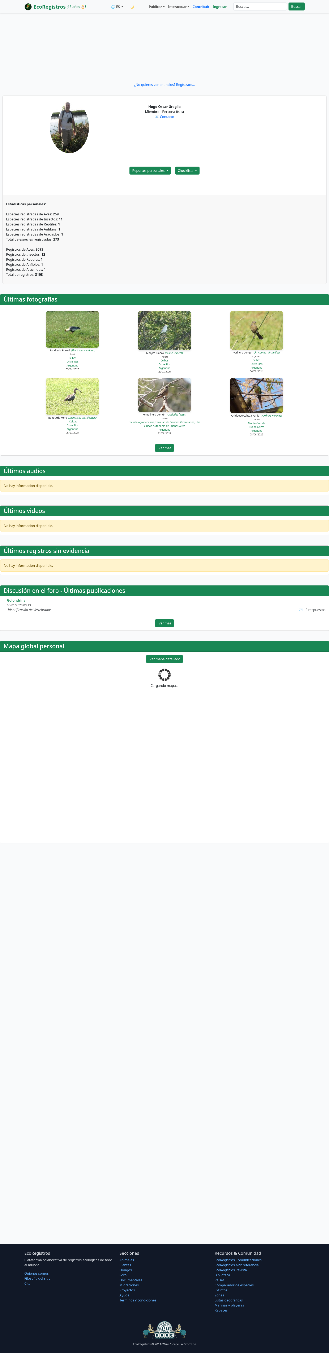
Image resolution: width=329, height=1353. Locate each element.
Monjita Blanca (164, 353)
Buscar (296, 6)
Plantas (125, 1265)
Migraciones (129, 1285)
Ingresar (220, 6)
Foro (123, 1275)
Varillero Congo (256, 352)
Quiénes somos (36, 1273)
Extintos (221, 1290)
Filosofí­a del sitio (37, 1278)
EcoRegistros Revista (231, 1270)
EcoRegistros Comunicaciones (238, 1260)
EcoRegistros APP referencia (237, 1265)
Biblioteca (222, 1275)
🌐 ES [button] (116, 6)
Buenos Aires (256, 427)
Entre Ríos (72, 362)
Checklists (186, 170)
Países (220, 1280)
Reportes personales (148, 170)
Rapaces (221, 1310)
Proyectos (127, 1290)
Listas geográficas (229, 1300)
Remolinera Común (165, 414)
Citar (28, 1283)
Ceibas (72, 358)
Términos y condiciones (137, 1300)
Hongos (125, 1270)
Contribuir (201, 6)
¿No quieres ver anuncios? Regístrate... (164, 84)
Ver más (164, 448)
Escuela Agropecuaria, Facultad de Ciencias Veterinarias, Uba (164, 422)
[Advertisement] (164, 47)
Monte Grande (256, 423)
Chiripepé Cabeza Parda (256, 415)
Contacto (167, 116)
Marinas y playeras (229, 1305)
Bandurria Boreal (72, 350)
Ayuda (124, 1295)
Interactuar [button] (177, 6)
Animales (126, 1260)
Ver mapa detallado (164, 659)
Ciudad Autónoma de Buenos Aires (164, 426)
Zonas (219, 1295)
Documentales (130, 1280)
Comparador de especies (234, 1285)
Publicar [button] (155, 6)
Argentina (72, 365)
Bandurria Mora (72, 417)
